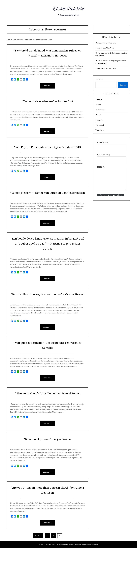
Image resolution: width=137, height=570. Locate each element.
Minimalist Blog (80, 567)
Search (123, 85)
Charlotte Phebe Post (68, 9)
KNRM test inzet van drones (105, 68)
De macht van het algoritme (105, 43)
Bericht (100, 167)
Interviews (99, 120)
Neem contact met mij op (111, 195)
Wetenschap (100, 130)
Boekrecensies (100, 110)
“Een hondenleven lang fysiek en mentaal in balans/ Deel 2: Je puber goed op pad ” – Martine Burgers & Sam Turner (47, 254)
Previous (38, 558)
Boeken (98, 105)
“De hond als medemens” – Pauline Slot (48, 101)
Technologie (100, 125)
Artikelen (98, 100)
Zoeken (98, 79)
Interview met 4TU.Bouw (104, 48)
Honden (98, 115)
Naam (103, 142)
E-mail (103, 155)
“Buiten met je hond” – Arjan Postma (47, 461)
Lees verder (47, 86)
